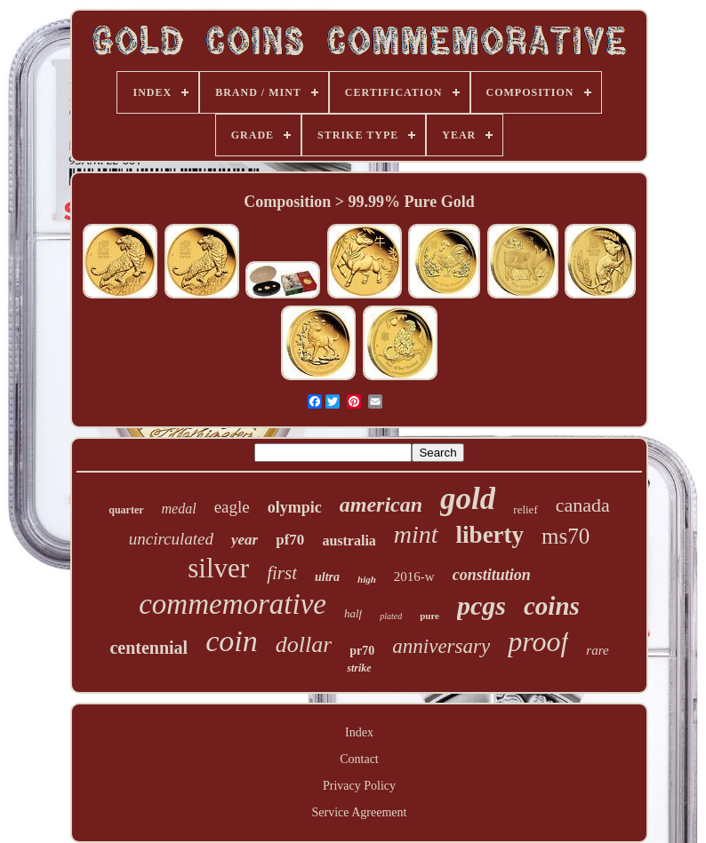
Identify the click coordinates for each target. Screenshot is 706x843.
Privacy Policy (359, 785)
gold (467, 498)
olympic (295, 507)
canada (583, 505)
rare (597, 650)
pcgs (481, 605)
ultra (327, 577)
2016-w (414, 576)
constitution (492, 575)
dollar (304, 644)
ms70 (566, 536)
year (244, 539)
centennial (148, 647)
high (366, 579)
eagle (232, 506)
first (282, 573)
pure (429, 615)
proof (538, 641)
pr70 (361, 650)
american (381, 504)
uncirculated (171, 538)
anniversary (441, 646)
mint (416, 534)
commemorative (232, 604)
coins (552, 606)
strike (359, 668)
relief (525, 509)
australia (348, 540)
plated (391, 616)
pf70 (290, 539)
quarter (125, 510)
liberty (490, 534)
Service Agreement (359, 812)
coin (231, 640)
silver (218, 568)
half (353, 613)
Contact (359, 759)
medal (179, 508)
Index (359, 732)
